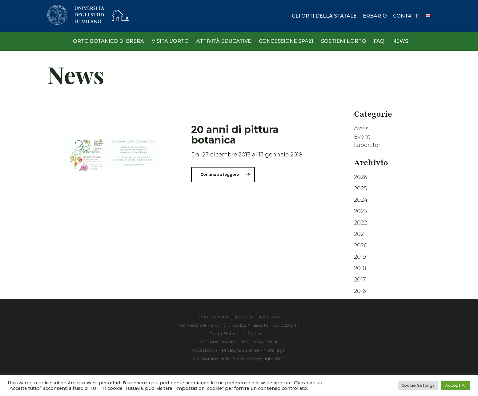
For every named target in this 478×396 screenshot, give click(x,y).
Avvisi (362, 128)
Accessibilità (205, 350)
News (400, 41)
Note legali (275, 350)
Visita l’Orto (170, 41)
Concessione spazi (286, 41)
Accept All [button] (456, 385)
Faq (379, 41)
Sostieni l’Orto (343, 41)
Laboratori (368, 145)
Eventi (363, 136)
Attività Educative (223, 41)
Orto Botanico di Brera (108, 41)
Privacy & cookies (240, 350)
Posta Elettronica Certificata (239, 333)
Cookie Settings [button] (418, 385)
